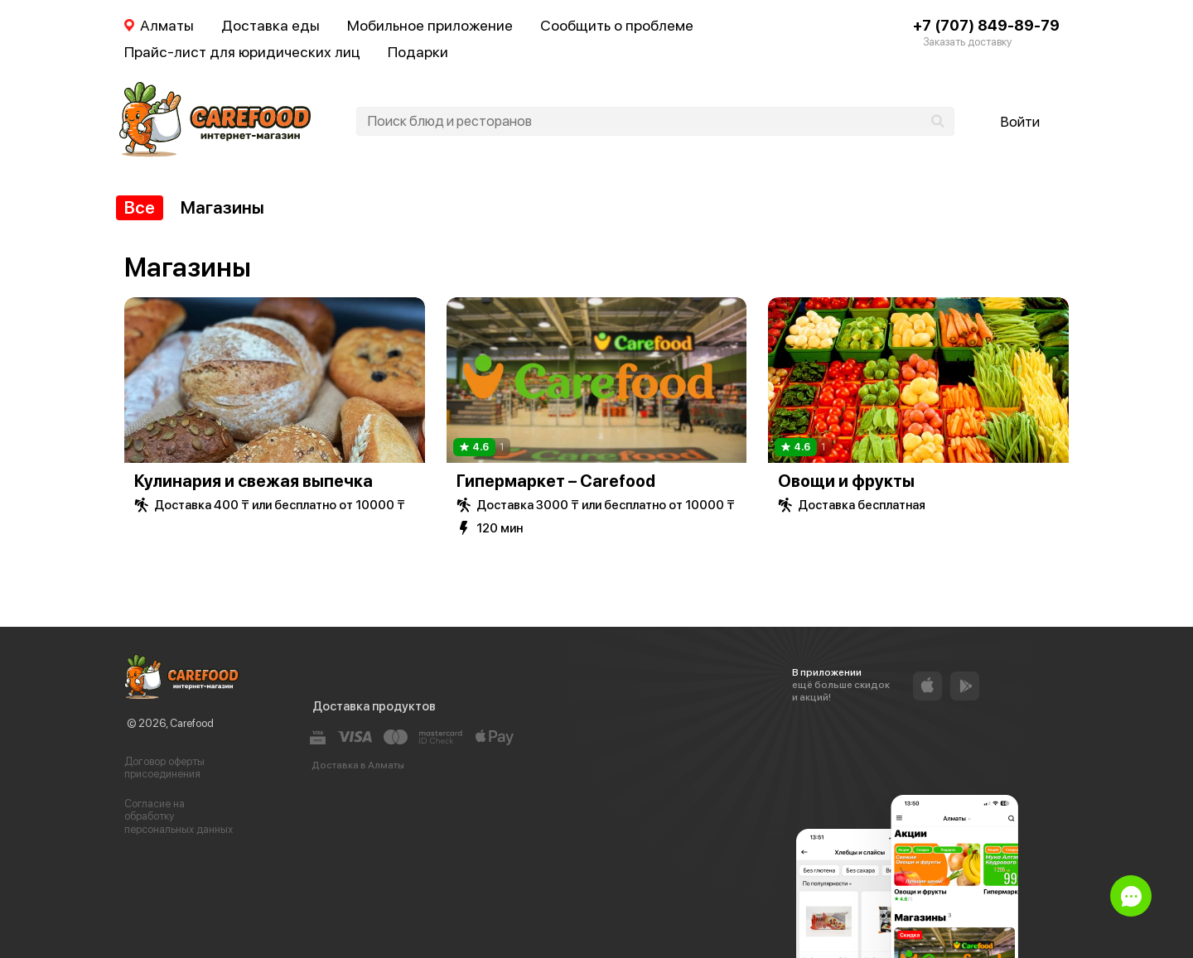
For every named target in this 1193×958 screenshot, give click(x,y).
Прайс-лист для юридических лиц (242, 51)
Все (139, 207)
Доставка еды (270, 25)
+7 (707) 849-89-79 (986, 25)
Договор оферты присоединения (164, 768)
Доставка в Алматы (358, 765)
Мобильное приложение (430, 25)
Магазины (222, 207)
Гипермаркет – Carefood (555, 481)
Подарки (418, 51)
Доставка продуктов (374, 706)
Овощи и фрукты (846, 481)
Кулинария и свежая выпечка (253, 481)
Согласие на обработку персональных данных (178, 816)
